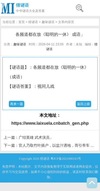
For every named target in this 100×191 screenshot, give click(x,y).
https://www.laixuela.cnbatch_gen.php (50, 123)
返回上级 (83, 104)
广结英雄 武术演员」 (36, 137)
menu (93, 8)
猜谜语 (22, 5)
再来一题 (16, 104)
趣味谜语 (48, 22)
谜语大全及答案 (33, 11)
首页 (21, 22)
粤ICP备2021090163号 (65, 158)
